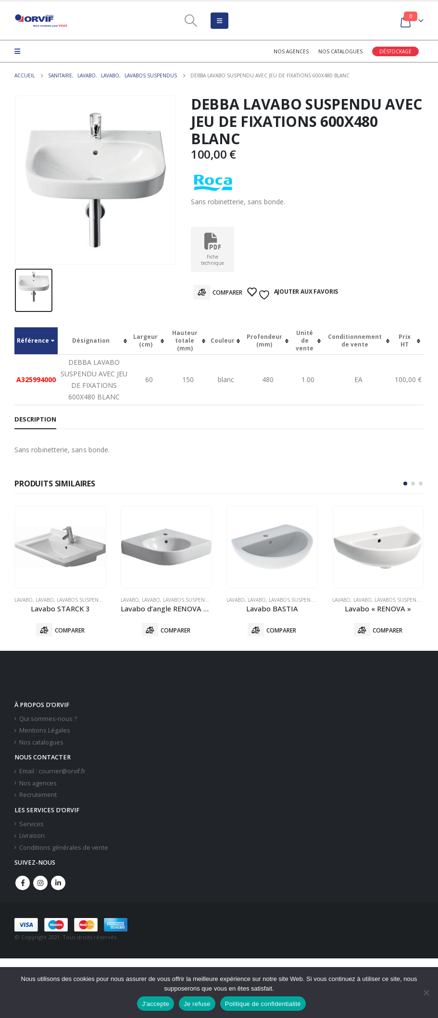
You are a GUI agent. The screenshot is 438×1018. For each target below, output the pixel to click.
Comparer (227, 292)
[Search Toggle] (190, 20)
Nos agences (291, 51)
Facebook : (22, 884)
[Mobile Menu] (219, 20)
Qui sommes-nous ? (48, 719)
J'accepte (155, 1003)
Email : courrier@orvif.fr (52, 772)
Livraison (32, 836)
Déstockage (395, 51)
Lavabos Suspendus (83, 599)
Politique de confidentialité (263, 1003)
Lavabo (23, 599)
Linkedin (58, 884)
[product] (60, 547)
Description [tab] (35, 419)
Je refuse (197, 1003)
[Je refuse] (426, 992)
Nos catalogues (340, 51)
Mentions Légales (44, 731)
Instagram (40, 884)
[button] (405, 483)
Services (31, 824)
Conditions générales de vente (63, 848)
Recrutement (38, 796)
